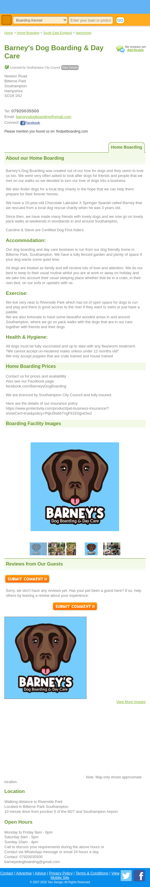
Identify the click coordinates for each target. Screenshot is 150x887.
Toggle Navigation (6, 20)
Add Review (135, 50)
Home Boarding (28, 32)
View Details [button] (70, 67)
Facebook (30, 122)
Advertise (24, 873)
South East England (57, 32)
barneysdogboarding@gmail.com (43, 116)
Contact (6, 873)
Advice (40, 873)
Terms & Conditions (92, 873)
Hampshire (83, 32)
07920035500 (25, 110)
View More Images (131, 702)
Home (8, 32)
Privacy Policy (61, 873)
